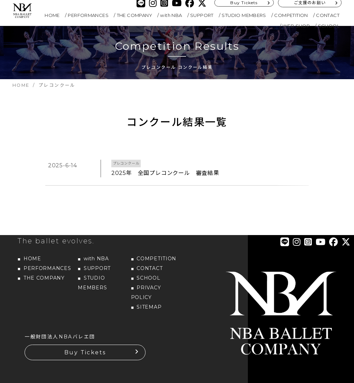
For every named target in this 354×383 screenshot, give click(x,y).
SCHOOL (328, 26)
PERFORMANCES (88, 15)
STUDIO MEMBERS (244, 15)
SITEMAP (149, 301)
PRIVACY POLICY (146, 287)
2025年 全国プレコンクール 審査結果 (165, 173)
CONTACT (327, 15)
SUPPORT (202, 15)
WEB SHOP (296, 26)
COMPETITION (291, 15)
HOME (52, 15)
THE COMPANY (134, 15)
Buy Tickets (85, 347)
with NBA (171, 15)
